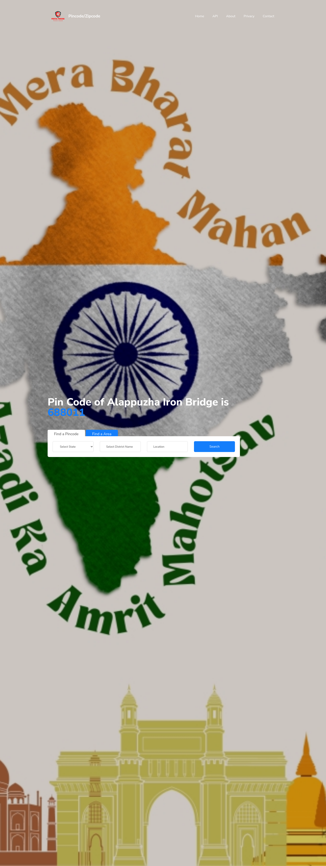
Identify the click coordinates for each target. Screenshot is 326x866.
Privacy (249, 16)
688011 (66, 412)
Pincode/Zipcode (84, 16)
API (215, 16)
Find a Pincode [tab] (66, 433)
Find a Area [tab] (101, 433)
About (230, 16)
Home (199, 16)
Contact (268, 16)
